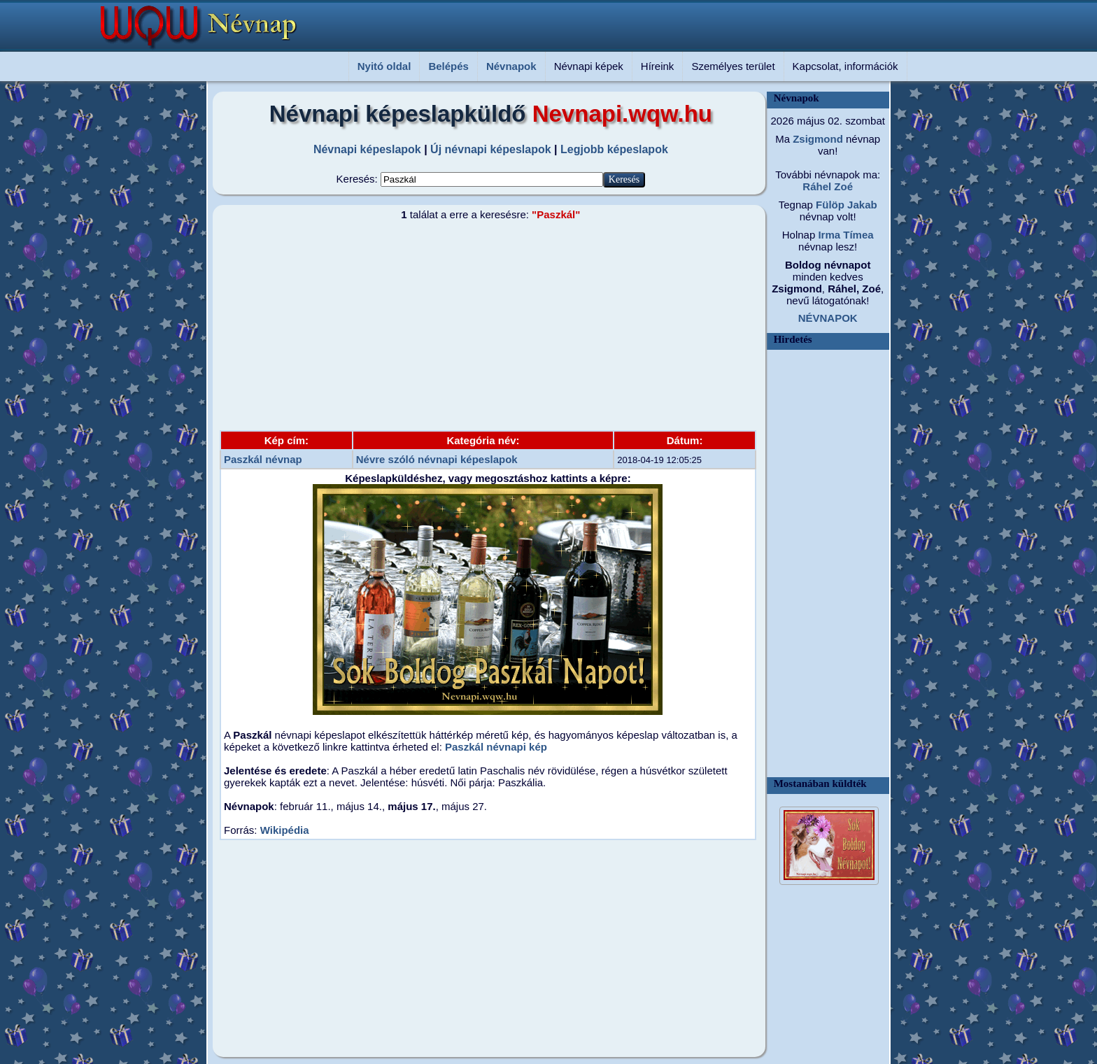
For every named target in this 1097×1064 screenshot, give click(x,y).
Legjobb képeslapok (614, 149)
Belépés (448, 66)
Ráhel (816, 186)
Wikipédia (284, 830)
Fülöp (828, 205)
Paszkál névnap (263, 459)
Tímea (857, 235)
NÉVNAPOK (828, 318)
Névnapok (511, 66)
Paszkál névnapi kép (496, 747)
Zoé (842, 186)
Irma (827, 235)
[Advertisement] (482, 325)
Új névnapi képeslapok (490, 149)
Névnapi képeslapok (367, 149)
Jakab (860, 205)
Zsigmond (816, 139)
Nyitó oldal (384, 66)
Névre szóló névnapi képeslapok (437, 459)
